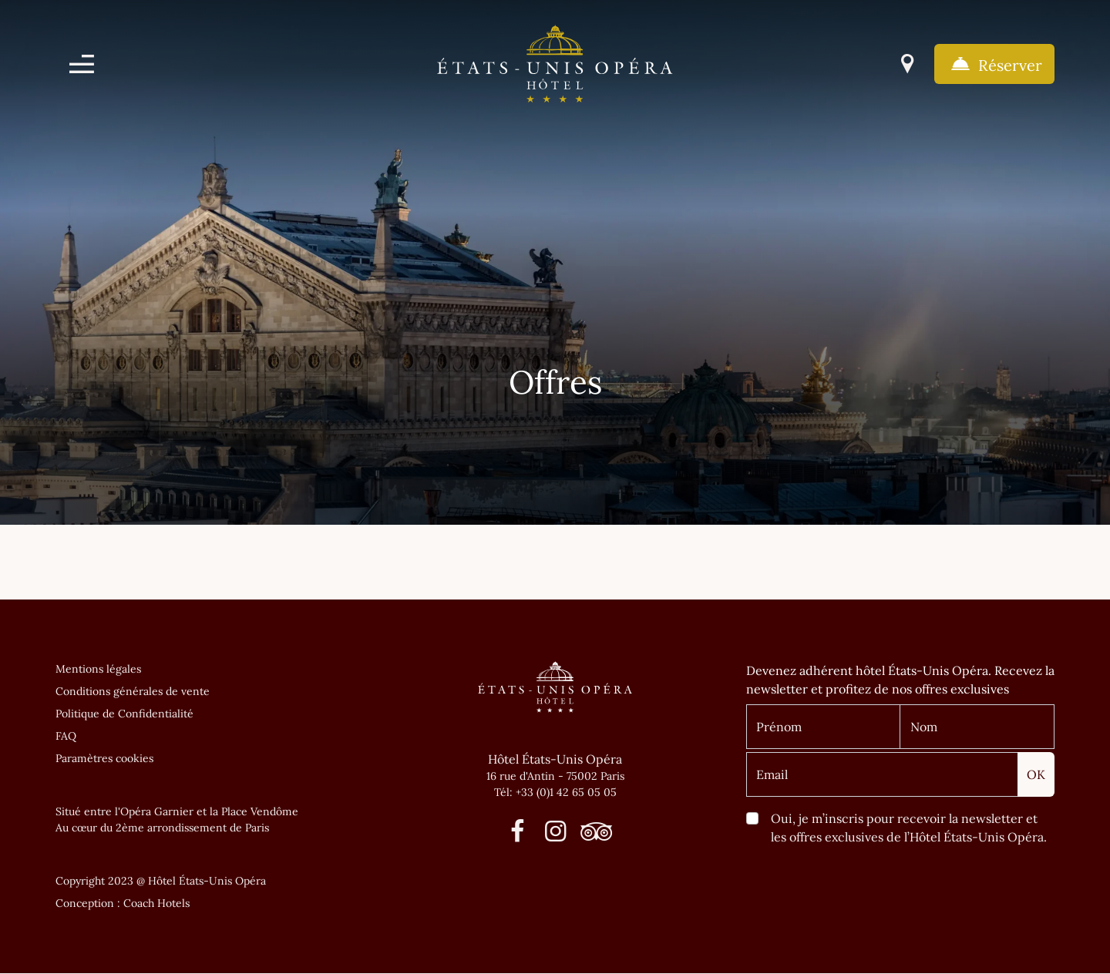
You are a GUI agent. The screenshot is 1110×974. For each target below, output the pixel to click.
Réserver (994, 63)
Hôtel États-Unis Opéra (555, 759)
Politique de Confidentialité (124, 713)
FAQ (66, 736)
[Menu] (82, 64)
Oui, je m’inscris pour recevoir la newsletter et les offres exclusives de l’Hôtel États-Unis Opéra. (909, 828)
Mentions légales (98, 669)
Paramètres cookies (104, 758)
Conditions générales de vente (133, 691)
